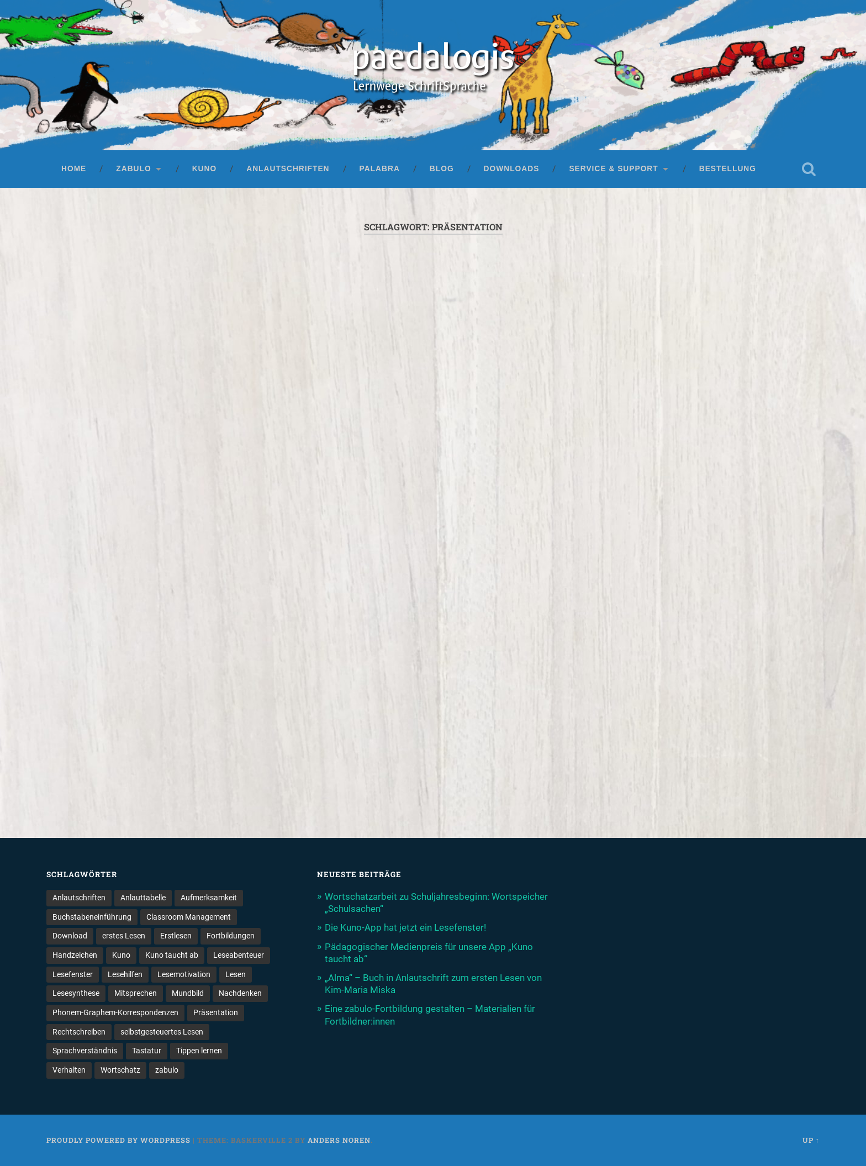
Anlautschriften (287, 169)
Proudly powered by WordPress (118, 1140)
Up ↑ (811, 1140)
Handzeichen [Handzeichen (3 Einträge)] (74, 955)
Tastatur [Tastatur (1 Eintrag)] (146, 1050)
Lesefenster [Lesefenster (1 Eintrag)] (72, 974)
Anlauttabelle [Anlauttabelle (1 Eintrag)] (143, 897)
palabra (380, 169)
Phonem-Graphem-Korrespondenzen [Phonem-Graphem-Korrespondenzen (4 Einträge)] (115, 1012)
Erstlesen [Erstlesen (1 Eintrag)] (176, 935)
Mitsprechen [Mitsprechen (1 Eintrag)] (135, 993)
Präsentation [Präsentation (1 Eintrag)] (215, 1012)
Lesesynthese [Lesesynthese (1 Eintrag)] (75, 993)
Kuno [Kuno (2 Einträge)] (121, 955)
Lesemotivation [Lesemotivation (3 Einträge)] (183, 974)
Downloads (512, 169)
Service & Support (613, 169)
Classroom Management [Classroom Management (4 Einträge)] (188, 916)
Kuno (204, 169)
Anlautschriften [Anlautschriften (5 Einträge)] (78, 897)
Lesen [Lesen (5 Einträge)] (235, 974)
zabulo (133, 169)
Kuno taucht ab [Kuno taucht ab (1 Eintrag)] (171, 955)
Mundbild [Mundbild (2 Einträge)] (188, 993)
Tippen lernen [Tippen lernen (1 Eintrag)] (199, 1050)
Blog (442, 169)
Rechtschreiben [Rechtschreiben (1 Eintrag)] (78, 1031)
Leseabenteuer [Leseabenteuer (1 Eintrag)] (238, 955)
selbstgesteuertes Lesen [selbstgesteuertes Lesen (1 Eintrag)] (161, 1031)
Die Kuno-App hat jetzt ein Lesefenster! (405, 927)
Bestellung (727, 169)
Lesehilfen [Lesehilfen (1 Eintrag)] (125, 974)
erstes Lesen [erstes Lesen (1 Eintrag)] (123, 935)
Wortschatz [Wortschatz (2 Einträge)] (120, 1069)
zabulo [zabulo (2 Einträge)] (166, 1069)
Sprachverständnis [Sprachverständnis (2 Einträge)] (84, 1050)
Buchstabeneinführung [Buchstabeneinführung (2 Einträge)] (91, 916)
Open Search (809, 169)
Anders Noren (339, 1140)
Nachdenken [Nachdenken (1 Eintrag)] (240, 993)
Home (73, 169)
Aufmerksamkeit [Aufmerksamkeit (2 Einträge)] (209, 897)
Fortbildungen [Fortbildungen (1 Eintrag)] (231, 935)
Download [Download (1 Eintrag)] (69, 935)
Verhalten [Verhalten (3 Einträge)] (69, 1069)
